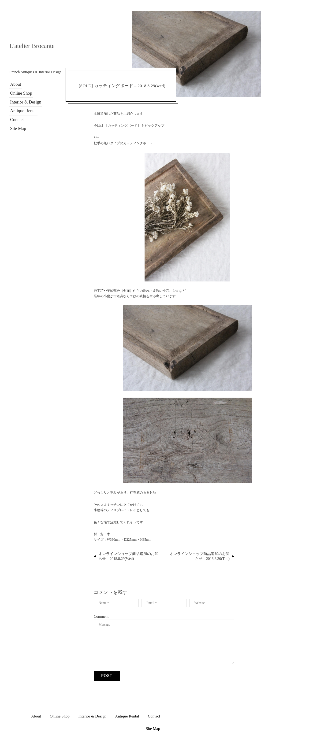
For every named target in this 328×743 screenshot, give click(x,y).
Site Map (17, 123)
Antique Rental (22, 107)
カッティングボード (122, 125)
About (14, 83)
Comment (101, 616)
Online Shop (20, 91)
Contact (15, 115)
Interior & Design (24, 99)
